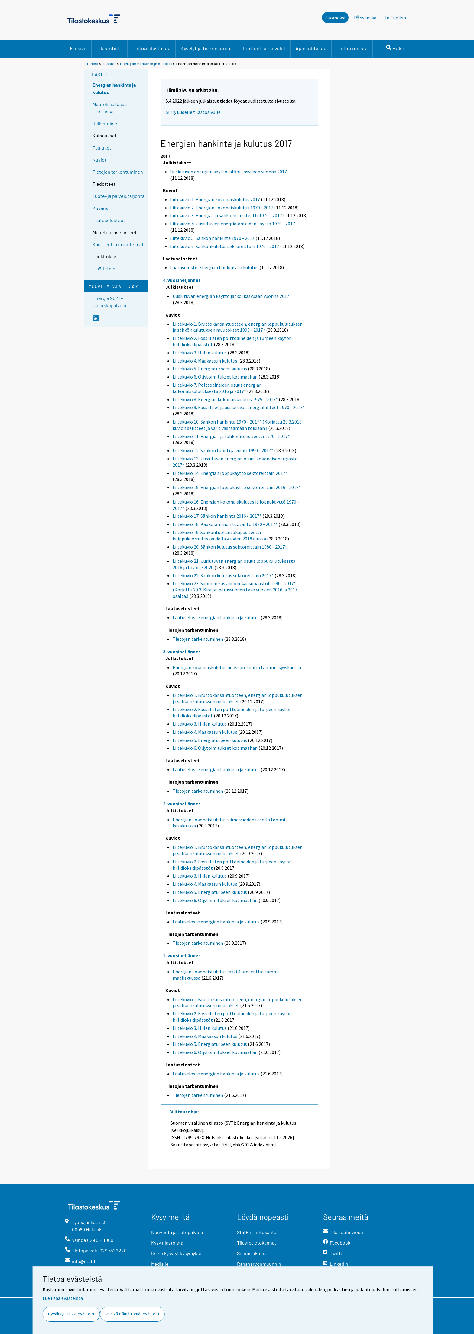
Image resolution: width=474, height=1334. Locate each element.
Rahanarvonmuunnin (259, 1264)
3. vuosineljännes (182, 652)
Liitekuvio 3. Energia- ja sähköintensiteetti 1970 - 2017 (226, 215)
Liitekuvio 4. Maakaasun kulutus (205, 361)
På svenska (365, 17)
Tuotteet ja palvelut (263, 48)
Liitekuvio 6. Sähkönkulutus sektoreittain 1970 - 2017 (224, 246)
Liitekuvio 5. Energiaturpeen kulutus (210, 369)
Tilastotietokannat (256, 1242)
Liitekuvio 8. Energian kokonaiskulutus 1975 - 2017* (225, 399)
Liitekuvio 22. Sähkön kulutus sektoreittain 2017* (223, 575)
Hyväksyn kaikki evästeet (71, 1313)
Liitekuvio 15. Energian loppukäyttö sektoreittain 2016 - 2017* (237, 487)
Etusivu (78, 48)
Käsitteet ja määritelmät (118, 244)
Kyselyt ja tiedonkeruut (206, 48)
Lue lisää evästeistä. (63, 1298)
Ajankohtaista (310, 48)
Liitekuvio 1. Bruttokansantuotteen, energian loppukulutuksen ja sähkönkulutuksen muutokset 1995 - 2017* (238, 327)
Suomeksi (335, 17)
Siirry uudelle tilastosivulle (193, 112)
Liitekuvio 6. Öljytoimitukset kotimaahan (215, 377)
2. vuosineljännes (182, 804)
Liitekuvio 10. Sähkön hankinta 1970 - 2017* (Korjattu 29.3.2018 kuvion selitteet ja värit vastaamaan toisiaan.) (237, 425)
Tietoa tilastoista (151, 48)
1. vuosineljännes (182, 955)
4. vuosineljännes (182, 280)
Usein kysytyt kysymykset (177, 1253)
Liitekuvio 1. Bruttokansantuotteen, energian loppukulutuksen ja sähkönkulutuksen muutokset (238, 698)
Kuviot (99, 160)
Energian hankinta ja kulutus (146, 63)
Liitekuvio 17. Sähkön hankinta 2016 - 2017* (217, 516)
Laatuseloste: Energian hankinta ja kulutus (214, 267)
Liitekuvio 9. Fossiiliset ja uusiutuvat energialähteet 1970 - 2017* (239, 407)
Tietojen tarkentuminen (118, 172)
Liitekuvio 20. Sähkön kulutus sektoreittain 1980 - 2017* (230, 547)
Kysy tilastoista (167, 1242)
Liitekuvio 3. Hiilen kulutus (200, 353)
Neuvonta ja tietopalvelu (177, 1232)
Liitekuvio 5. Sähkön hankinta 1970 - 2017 (212, 238)
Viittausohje (183, 1112)
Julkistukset (106, 123)
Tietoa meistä (352, 48)
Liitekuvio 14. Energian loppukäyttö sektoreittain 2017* (230, 473)
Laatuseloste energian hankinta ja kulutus (216, 617)
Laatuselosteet (109, 220)
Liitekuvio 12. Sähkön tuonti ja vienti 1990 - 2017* (223, 450)
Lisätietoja (104, 268)
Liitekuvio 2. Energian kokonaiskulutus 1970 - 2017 (221, 208)
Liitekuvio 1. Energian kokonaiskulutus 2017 (215, 199)
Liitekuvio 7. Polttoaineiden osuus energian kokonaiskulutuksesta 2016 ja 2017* (217, 388)
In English (395, 17)
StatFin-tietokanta (256, 1232)
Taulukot (102, 147)
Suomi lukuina (252, 1253)
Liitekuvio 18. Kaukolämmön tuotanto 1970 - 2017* (225, 524)
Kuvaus (100, 208)
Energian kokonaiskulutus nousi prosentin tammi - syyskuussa (237, 667)
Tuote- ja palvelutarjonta (118, 196)
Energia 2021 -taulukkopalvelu (109, 301)
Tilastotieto (109, 48)
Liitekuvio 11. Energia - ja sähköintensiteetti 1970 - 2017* (231, 436)
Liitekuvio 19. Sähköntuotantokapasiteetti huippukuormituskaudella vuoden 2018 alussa (219, 535)
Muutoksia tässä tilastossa (110, 107)
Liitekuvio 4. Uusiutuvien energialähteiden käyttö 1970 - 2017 (232, 224)
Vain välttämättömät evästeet (132, 1313)
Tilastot (109, 63)
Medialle (160, 1264)
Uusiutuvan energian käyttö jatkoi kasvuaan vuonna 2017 (228, 172)
